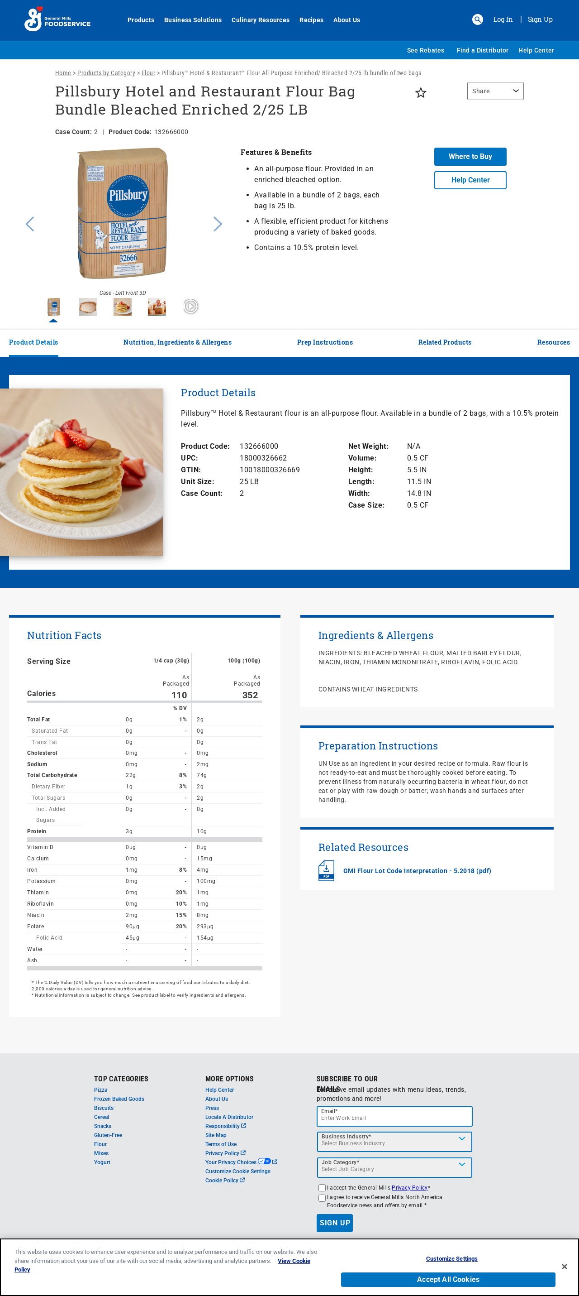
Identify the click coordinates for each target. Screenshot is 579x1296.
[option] (122, 223)
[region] (493, 95)
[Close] (564, 1267)
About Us (341, 20)
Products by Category (106, 73)
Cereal (101, 1117)
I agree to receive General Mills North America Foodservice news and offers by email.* (384, 1201)
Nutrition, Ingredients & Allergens (177, 342)
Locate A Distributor (229, 1117)
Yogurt (102, 1162)
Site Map (216, 1135)
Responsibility (225, 1126)
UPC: (189, 458)
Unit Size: (197, 481)
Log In (503, 19)
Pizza (100, 1090)
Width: (359, 493)
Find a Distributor (483, 50)
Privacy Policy (225, 1153)
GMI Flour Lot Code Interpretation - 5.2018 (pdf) (417, 870)
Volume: (362, 458)
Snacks (102, 1126)
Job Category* (341, 1162)
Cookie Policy (225, 1180)
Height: (361, 470)
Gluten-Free (108, 1135)
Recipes (306, 20)
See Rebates (426, 50)
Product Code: (205, 446)
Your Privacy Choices (241, 1162)
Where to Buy (470, 156)
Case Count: (202, 493)
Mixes (101, 1153)
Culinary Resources (256, 20)
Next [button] (218, 223)
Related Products (445, 342)
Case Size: (366, 505)
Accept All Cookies (448, 1279)
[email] (395, 1116)
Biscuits (104, 1108)
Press (212, 1108)
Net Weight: (368, 446)
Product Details (33, 342)
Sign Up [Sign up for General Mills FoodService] (540, 19)
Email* (329, 1111)
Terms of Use (221, 1144)
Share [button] (481, 91)
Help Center (536, 50)
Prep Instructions (325, 342)
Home (63, 73)
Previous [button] (28, 223)
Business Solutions (188, 20)
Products (136, 20)
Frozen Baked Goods (119, 1099)
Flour (149, 73)
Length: (361, 481)
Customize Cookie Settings (238, 1171)
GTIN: (191, 470)
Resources (553, 342)
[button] (477, 19)
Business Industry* (346, 1136)
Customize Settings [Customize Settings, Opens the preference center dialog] (452, 1258)
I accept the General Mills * (378, 1188)
